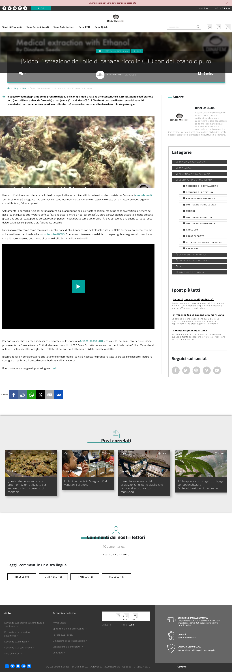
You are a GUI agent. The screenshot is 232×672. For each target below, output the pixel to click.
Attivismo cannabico (192, 162)
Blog (41, 8)
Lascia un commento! (116, 553)
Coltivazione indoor (199, 217)
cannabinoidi (143, 194)
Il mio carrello (227, 27)
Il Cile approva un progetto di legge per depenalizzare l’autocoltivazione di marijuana (198, 483)
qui (53, 366)
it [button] (204, 8)
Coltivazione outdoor (200, 223)
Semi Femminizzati (38, 26)
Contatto (181, 662)
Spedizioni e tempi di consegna (68, 624)
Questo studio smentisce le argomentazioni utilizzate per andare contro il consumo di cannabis (28, 485)
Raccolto (192, 230)
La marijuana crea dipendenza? (189, 299)
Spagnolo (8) (53, 574)
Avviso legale (59, 618)
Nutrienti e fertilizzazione (204, 242)
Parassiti (192, 248)
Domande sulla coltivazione (18, 643)
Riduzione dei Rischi (191, 272)
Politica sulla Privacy (63, 630)
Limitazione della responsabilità (69, 636)
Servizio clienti (206, 27)
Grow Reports (195, 236)
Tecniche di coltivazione (202, 186)
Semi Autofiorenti (63, 26)
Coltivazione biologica (201, 204)
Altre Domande (12, 649)
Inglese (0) (22, 574)
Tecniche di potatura (200, 192)
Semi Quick (101, 26)
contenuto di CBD (52, 233)
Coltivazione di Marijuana (196, 180)
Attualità (185, 168)
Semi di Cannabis (12, 26)
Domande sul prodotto (15, 637)
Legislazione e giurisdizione (67, 642)
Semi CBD (84, 26)
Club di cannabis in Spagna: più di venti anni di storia (87, 481)
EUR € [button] (225, 8)
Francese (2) (85, 574)
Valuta (218, 8)
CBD (141, 51)
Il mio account (216, 27)
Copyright (58, 648)
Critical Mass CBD (90, 339)
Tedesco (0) (116, 574)
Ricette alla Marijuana (115, 51)
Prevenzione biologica (201, 198)
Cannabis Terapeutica (193, 254)
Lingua (199, 8)
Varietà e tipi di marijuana (187, 329)
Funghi (190, 211)
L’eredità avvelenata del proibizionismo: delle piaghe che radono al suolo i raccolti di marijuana (143, 485)
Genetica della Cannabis (195, 174)
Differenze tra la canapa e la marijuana (194, 314)
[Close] (227, 3)
